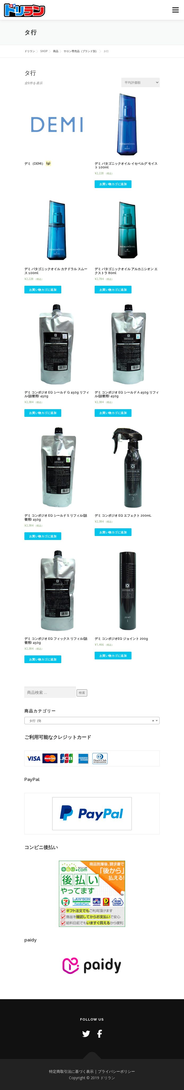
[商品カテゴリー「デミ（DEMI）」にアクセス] (56, 129)
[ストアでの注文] (140, 82)
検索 (82, 692)
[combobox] (92, 720)
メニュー (175, 10)
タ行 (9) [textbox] (90, 721)
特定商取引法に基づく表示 (71, 1071)
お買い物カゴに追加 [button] (113, 184)
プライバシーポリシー (116, 1071)
